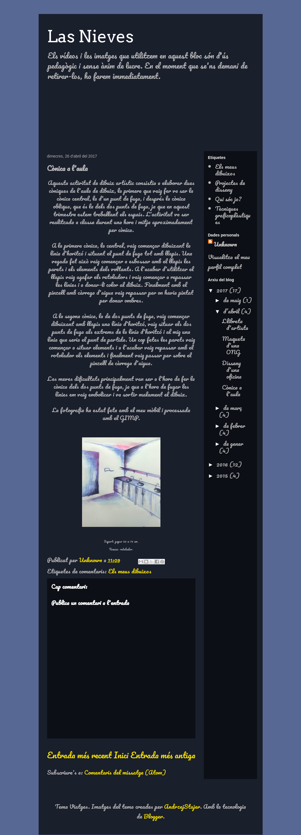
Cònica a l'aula (232, 390)
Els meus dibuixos (129, 571)
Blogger (153, 816)
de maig (232, 300)
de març (232, 407)
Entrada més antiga (162, 755)
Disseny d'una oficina (232, 369)
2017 (222, 290)
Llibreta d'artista (235, 324)
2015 (222, 475)
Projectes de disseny (230, 186)
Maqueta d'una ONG (233, 345)
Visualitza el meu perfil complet (229, 261)
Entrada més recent (79, 755)
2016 (222, 464)
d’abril (232, 311)
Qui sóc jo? (228, 199)
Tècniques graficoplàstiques (233, 215)
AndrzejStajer (182, 806)
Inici (121, 755)
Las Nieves (90, 36)
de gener (233, 443)
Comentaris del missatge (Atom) (125, 772)
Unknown (225, 244)
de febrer (234, 425)
